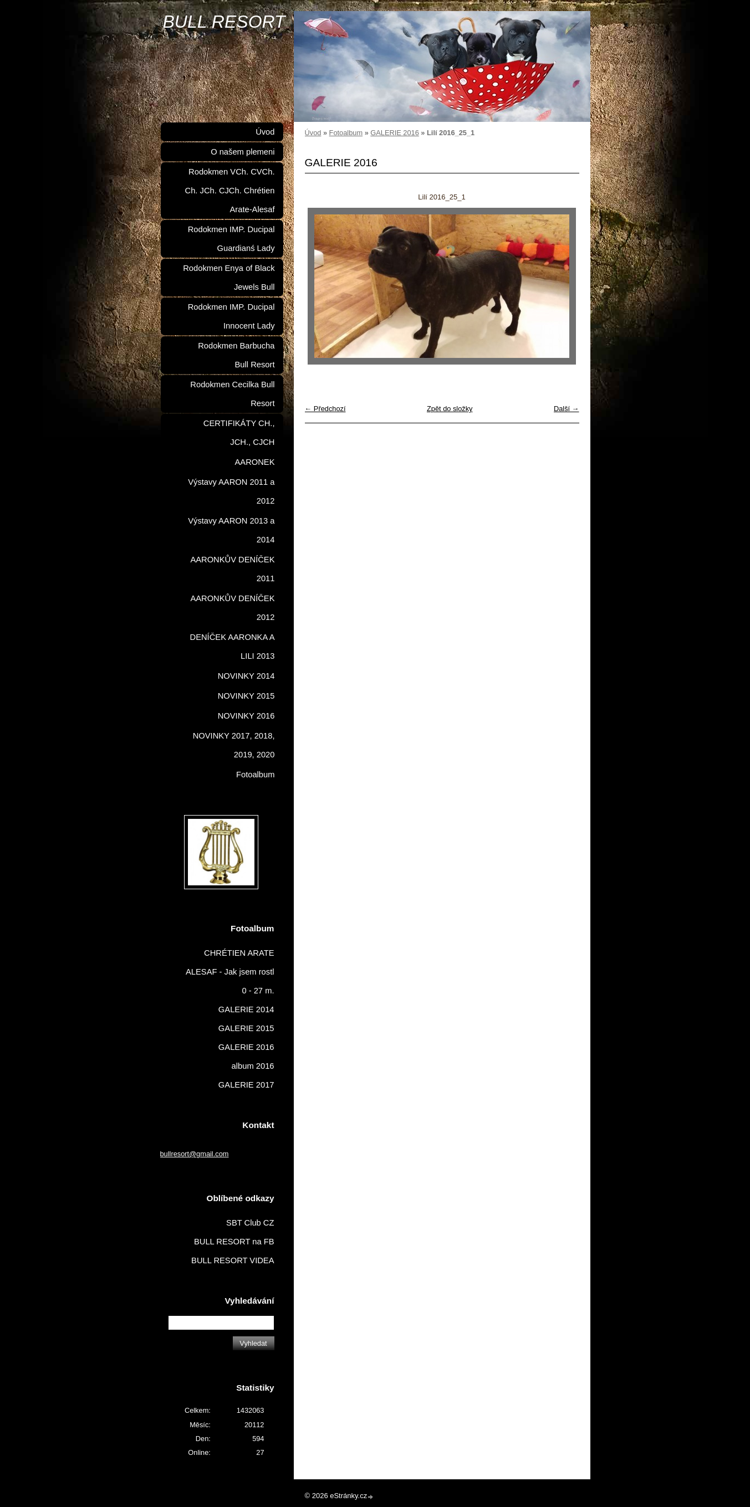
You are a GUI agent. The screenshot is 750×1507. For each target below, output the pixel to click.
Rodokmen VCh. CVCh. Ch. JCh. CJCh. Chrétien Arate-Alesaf (230, 190)
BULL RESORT (224, 22)
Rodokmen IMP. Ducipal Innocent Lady (231, 316)
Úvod (313, 133)
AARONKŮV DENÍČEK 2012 (232, 608)
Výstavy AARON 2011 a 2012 (231, 491)
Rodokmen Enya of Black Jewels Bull (228, 277)
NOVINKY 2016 (246, 715)
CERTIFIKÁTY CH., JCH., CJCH (239, 433)
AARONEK (255, 462)
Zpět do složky (450, 408)
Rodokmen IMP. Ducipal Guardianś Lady (231, 239)
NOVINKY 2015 (246, 695)
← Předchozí (325, 408)
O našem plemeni (242, 151)
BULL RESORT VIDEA (232, 1260)
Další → (566, 408)
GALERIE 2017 (246, 1084)
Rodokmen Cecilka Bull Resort (232, 394)
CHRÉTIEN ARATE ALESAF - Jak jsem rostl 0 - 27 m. (230, 972)
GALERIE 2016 (394, 133)
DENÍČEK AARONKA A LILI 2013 (232, 646)
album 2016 (253, 1066)
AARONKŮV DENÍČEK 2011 (232, 569)
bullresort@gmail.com (194, 1154)
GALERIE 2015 (246, 1028)
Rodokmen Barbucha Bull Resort (236, 355)
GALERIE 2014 (246, 1009)
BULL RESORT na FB (234, 1241)
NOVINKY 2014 (246, 676)
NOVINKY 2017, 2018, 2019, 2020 (234, 745)
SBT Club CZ (250, 1222)
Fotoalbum (346, 133)
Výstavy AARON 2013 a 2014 (231, 530)
